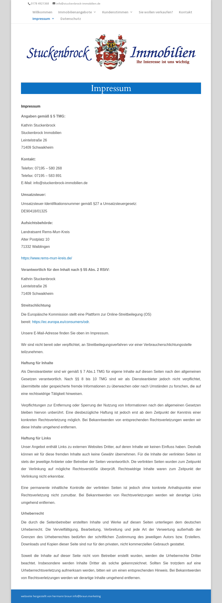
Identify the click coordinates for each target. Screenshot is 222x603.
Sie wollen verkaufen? (156, 12)
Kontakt (185, 12)
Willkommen (42, 12)
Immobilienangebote (75, 12)
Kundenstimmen (115, 12)
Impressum (41, 19)
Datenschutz (70, 19)
